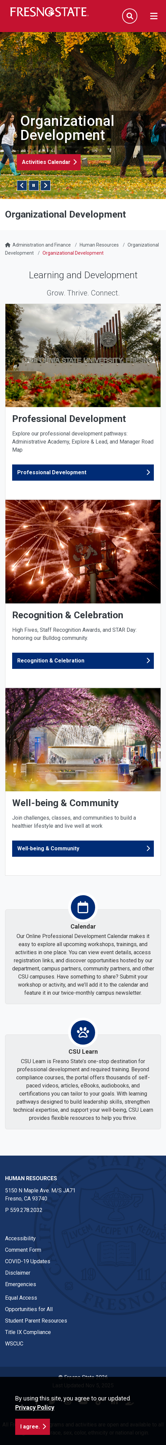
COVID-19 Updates (27, 1261)
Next (45, 185)
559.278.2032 (26, 1210)
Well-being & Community (48, 848)
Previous (22, 185)
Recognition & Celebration (50, 660)
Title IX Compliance (28, 1332)
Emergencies (20, 1284)
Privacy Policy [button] (34, 1424)
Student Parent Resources (36, 1321)
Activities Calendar (46, 162)
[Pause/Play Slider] (34, 185)
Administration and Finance (41, 245)
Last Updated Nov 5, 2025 (83, 1385)
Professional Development (51, 472)
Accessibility (20, 1238)
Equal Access (21, 1298)
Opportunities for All (29, 1309)
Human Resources (99, 245)
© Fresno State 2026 (83, 1377)
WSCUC (14, 1343)
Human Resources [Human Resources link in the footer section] (31, 1178)
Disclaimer (17, 1273)
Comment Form (23, 1250)
